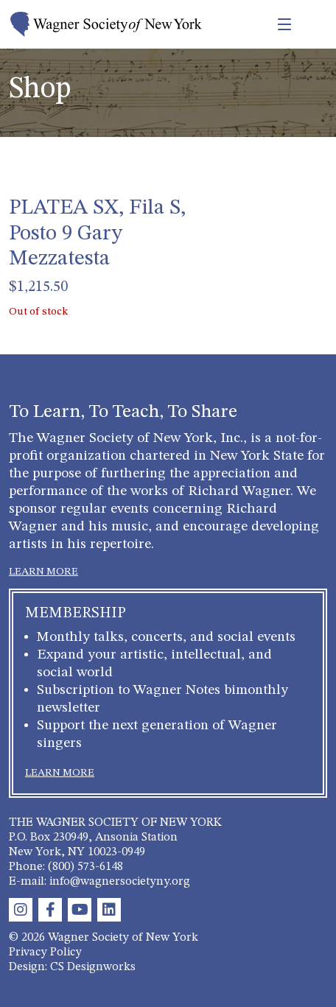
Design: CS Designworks (72, 967)
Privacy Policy (45, 952)
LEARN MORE (43, 571)
